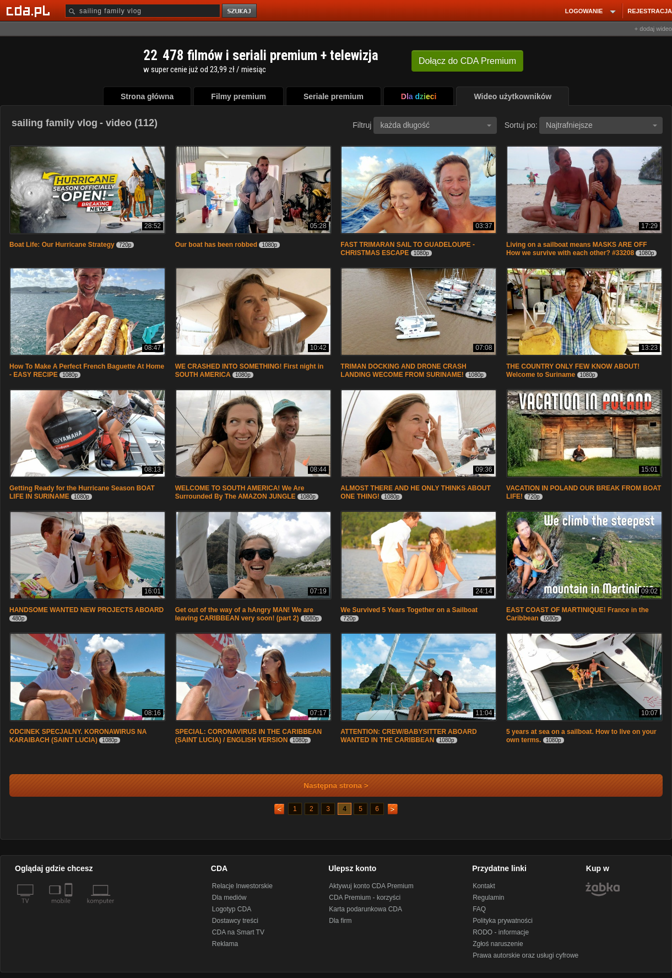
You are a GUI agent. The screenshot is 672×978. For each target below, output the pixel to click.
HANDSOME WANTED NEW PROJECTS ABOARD (86, 610)
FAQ (479, 909)
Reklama (225, 944)
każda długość (435, 125)
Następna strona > (328, 785)
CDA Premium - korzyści (364, 897)
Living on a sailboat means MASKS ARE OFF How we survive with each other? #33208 (576, 249)
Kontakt (484, 886)
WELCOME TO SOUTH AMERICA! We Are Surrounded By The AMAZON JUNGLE (240, 492)
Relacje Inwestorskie (242, 886)
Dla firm (340, 921)
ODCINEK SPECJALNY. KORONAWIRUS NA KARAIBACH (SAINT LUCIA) (78, 736)
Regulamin (488, 897)
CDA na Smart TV (238, 932)
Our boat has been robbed (216, 244)
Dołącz (467, 61)
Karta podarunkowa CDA (365, 909)
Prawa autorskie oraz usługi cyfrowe (525, 955)
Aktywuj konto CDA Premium (371, 886)
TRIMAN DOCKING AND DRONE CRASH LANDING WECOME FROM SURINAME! (403, 371)
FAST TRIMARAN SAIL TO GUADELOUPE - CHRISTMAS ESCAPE (407, 249)
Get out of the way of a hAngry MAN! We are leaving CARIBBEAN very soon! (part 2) (244, 614)
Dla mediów (229, 897)
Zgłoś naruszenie (498, 944)
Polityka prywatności (503, 921)
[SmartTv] (70, 907)
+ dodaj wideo (653, 28)
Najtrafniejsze (601, 125)
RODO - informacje (501, 932)
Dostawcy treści (235, 921)
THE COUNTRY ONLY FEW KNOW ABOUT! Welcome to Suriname (573, 371)
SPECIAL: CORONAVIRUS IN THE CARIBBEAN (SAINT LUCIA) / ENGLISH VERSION (248, 736)
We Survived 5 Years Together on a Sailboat (409, 610)
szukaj (240, 11)
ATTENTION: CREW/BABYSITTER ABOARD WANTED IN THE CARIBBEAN (408, 736)
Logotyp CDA (231, 909)
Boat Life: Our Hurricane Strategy (62, 244)
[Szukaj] (142, 11)
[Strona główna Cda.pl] (29, 10)
